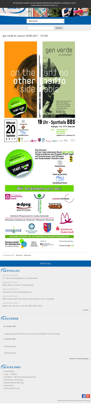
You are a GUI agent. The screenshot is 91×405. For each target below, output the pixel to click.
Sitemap (87, 400)
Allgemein (27, 255)
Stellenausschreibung (13, 380)
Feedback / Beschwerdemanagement (20, 377)
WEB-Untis (45, 263)
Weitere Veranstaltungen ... (79, 359)
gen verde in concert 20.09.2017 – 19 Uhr (25, 35)
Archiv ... (86, 310)
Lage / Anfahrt (10, 374)
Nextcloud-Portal (11, 388)
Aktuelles (19, 255)
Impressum (9, 385)
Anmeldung (9, 371)
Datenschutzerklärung (14, 382)
